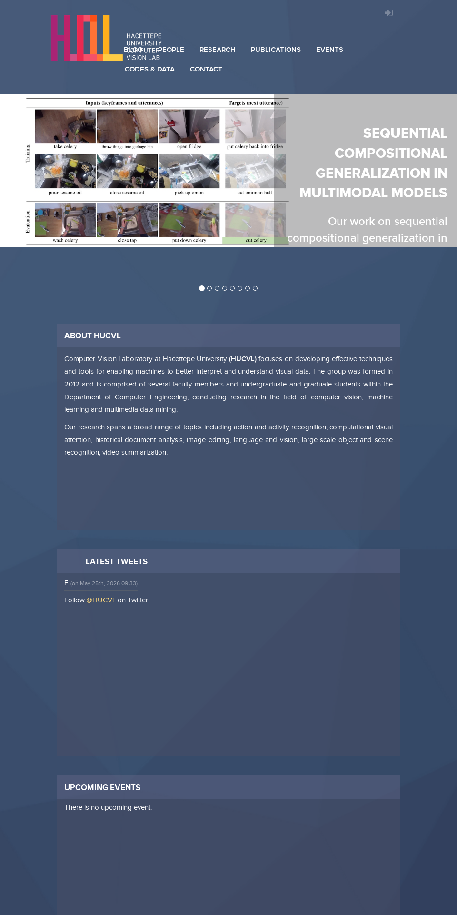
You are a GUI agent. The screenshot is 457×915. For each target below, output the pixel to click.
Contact (206, 69)
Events (329, 50)
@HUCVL (101, 600)
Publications (276, 50)
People (171, 50)
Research (217, 50)
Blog (133, 50)
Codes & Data (150, 69)
